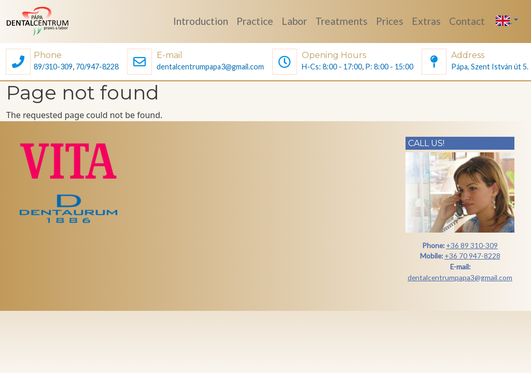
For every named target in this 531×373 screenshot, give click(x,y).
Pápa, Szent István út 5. (489, 66)
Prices (389, 21)
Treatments (341, 21)
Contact (467, 21)
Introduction (200, 21)
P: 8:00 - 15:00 (389, 66)
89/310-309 (53, 66)
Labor (294, 21)
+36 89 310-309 (472, 245)
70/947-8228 (97, 66)
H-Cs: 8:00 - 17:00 (332, 66)
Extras (426, 21)
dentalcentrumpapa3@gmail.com (210, 66)
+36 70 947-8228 (472, 255)
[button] (18, 63)
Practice (254, 21)
